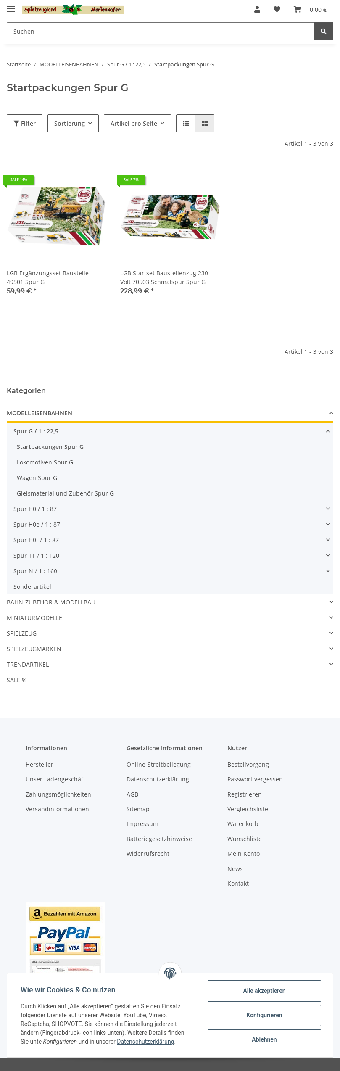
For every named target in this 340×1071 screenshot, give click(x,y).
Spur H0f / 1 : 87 (36, 540)
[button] (257, 9)
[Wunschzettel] (277, 9)
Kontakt (238, 883)
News (235, 869)
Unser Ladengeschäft (55, 779)
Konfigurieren (264, 1015)
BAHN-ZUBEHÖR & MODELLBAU (51, 602)
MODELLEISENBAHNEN (39, 413)
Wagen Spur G (37, 478)
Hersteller (39, 764)
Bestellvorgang (248, 764)
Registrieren (244, 794)
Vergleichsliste (247, 809)
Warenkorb (242, 824)
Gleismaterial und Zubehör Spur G (65, 493)
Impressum (142, 824)
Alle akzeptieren (264, 990)
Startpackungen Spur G (50, 447)
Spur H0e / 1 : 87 (36, 524)
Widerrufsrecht (148, 853)
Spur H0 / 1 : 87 (35, 509)
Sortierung (69, 123)
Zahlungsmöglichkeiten (58, 794)
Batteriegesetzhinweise (159, 839)
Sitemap (138, 809)
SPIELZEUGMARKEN (34, 649)
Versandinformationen (57, 809)
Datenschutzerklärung (158, 779)
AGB (132, 794)
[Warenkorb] (310, 9)
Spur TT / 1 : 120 (36, 555)
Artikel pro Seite (134, 123)
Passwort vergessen (255, 779)
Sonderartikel (32, 587)
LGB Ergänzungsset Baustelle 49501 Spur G (48, 277)
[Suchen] (160, 31)
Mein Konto (243, 853)
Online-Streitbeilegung (159, 764)
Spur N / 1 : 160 (35, 571)
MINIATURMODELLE (34, 618)
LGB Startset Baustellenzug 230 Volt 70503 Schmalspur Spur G (164, 277)
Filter (24, 123)
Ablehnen (264, 1039)
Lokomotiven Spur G (45, 462)
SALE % (17, 680)
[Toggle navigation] (11, 5)
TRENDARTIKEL (28, 664)
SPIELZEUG (22, 633)
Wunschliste (244, 839)
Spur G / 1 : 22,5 (35, 431)
